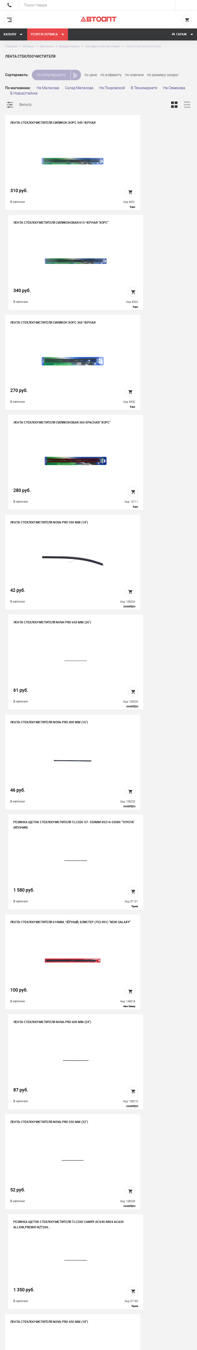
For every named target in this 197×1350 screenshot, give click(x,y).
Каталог (13, 34)
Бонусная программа (108, 1281)
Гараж (182, 34)
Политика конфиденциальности (108, 1293)
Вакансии (98, 1265)
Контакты (98, 1273)
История (97, 1257)
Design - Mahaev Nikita (176, 1343)
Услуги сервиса (48, 34)
